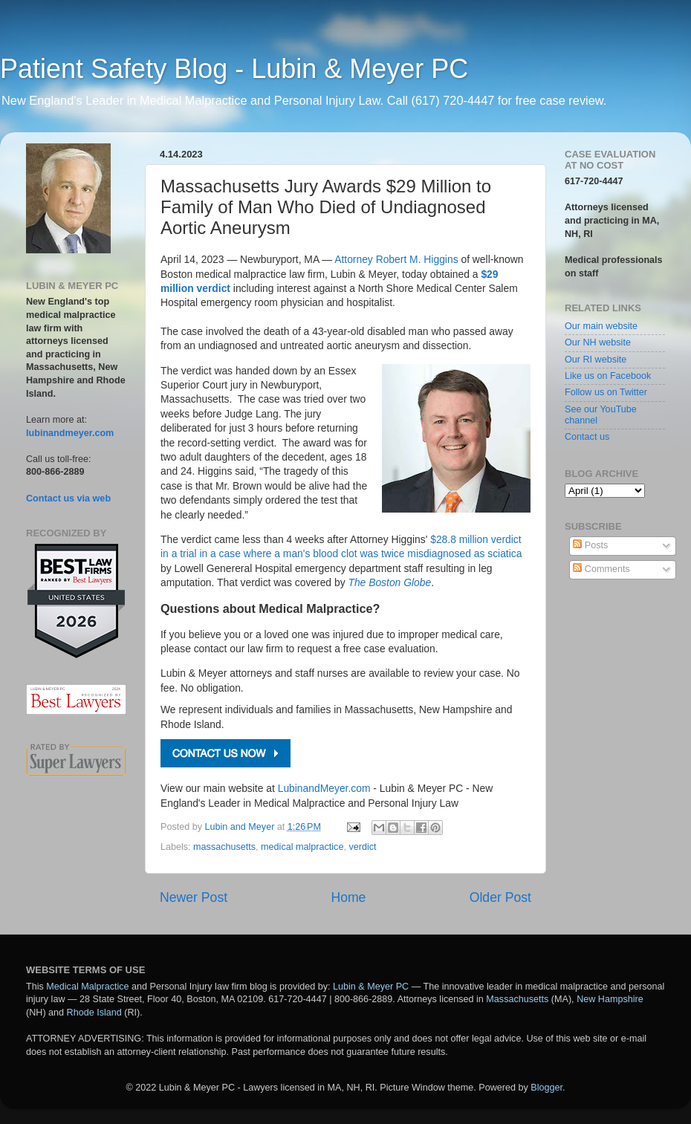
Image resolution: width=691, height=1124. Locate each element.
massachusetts (224, 847)
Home (348, 897)
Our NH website (598, 342)
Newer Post (193, 897)
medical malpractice (302, 847)
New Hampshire (610, 999)
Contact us (587, 437)
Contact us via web (68, 498)
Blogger (546, 1087)
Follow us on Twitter (606, 392)
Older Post (500, 897)
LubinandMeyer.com (324, 788)
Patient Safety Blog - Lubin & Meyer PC (234, 68)
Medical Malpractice (87, 986)
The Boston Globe (389, 582)
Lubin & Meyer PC (371, 986)
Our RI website (595, 359)
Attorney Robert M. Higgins (396, 259)
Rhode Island (94, 1012)
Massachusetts (517, 999)
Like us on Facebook (608, 376)
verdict (362, 847)
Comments (601, 569)
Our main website (601, 326)
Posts (590, 545)
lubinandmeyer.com (70, 433)
